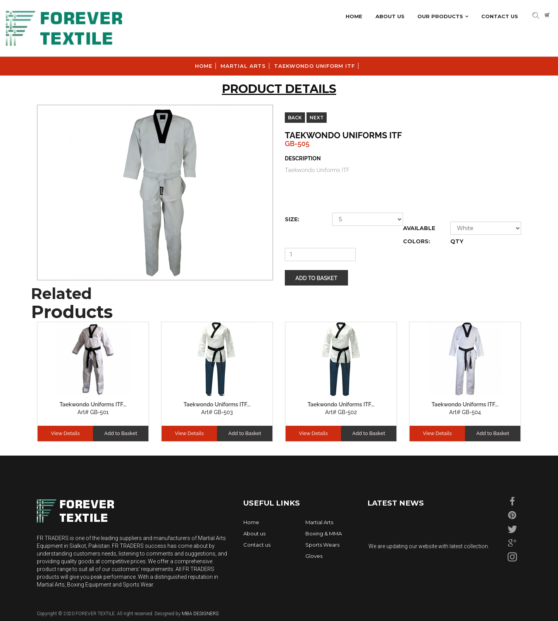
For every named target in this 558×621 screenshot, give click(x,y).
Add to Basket (316, 278)
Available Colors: (419, 235)
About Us (390, 16)
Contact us (256, 545)
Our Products (440, 16)
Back (295, 117)
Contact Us (499, 16)
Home (354, 16)
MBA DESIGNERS (200, 613)
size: (292, 219)
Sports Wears (322, 545)
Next (317, 117)
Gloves (313, 556)
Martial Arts (319, 522)
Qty (456, 241)
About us (254, 533)
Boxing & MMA (323, 533)
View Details (65, 433)
